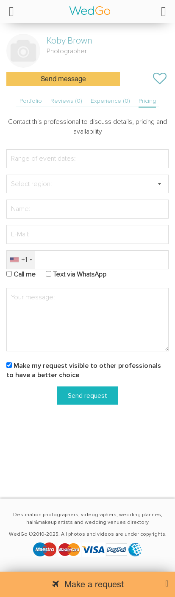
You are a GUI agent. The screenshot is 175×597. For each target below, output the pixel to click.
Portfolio (30, 100)
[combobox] (21, 260)
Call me (25, 274)
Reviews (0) (66, 100)
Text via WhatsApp (79, 274)
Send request (87, 396)
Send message (63, 79)
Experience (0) (110, 100)
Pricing (147, 100)
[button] (159, 184)
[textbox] (87, 184)
